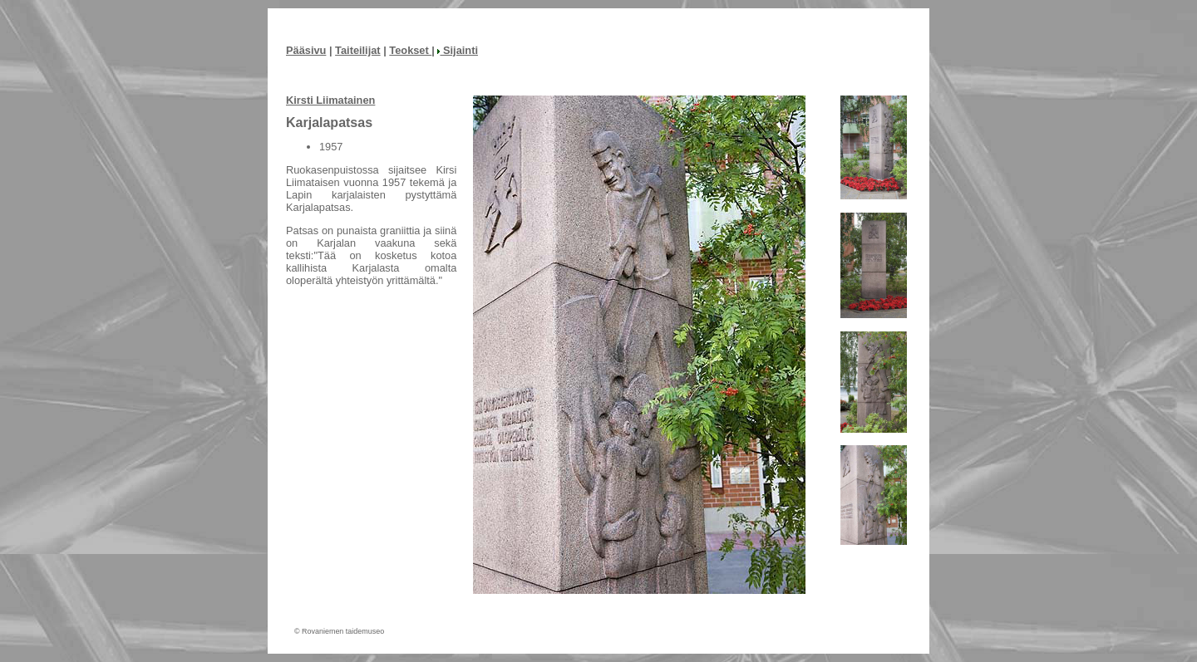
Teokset (410, 50)
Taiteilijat (358, 50)
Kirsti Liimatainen (330, 100)
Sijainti (457, 50)
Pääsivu (306, 50)
